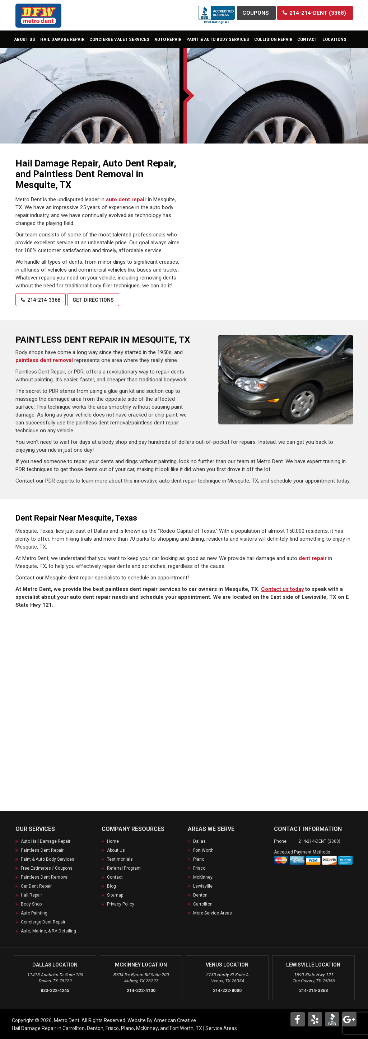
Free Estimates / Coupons (47, 868)
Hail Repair (31, 895)
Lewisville (203, 886)
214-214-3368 (313, 990)
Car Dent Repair (36, 886)
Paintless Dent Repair (42, 850)
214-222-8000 (227, 990)
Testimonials (120, 859)
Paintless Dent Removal (45, 877)
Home (113, 841)
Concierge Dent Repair (43, 922)
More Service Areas (212, 913)
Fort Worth (203, 850)
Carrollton (203, 904)
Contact (115, 877)
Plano (198, 859)
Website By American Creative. (162, 1020)
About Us (116, 850)
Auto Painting (34, 913)
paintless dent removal (44, 360)
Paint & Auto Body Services (47, 859)
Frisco (199, 868)
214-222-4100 (141, 990)
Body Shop (31, 904)
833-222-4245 (55, 990)
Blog (111, 886)
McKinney (203, 877)
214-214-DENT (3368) (319, 841)
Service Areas (221, 1028)
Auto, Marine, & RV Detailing (48, 931)
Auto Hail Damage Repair (45, 841)
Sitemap (115, 895)
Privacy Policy (120, 904)
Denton (200, 895)
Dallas (199, 841)
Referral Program (124, 868)
